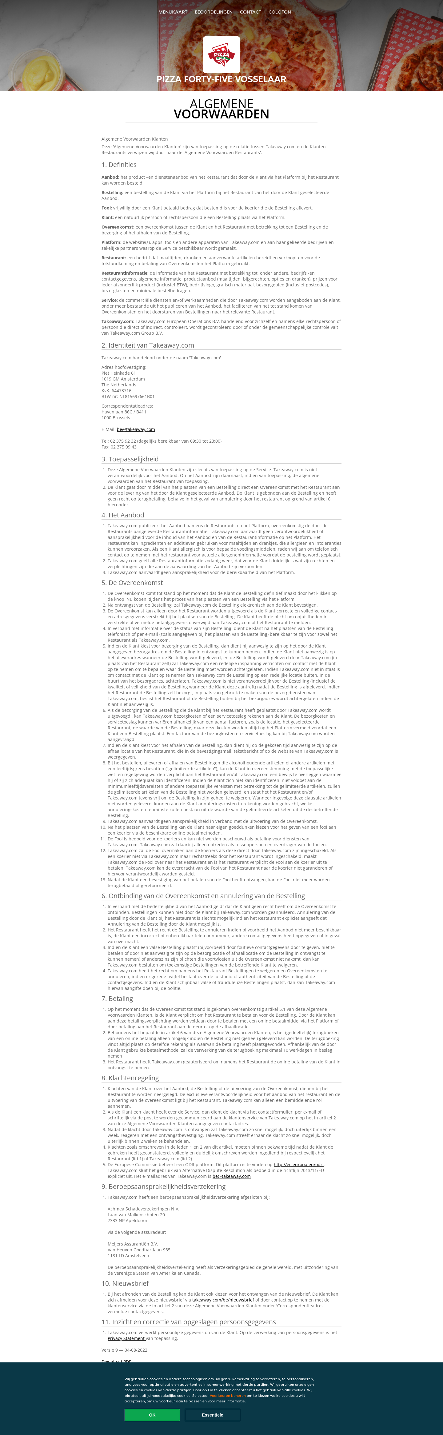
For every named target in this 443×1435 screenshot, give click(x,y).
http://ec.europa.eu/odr (299, 1164)
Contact (250, 12)
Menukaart (172, 12)
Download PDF (116, 1362)
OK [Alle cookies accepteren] (152, 1415)
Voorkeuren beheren (228, 1395)
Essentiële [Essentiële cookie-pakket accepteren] (212, 1415)
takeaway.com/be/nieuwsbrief (223, 1300)
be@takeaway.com (136, 429)
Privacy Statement (127, 1338)
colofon (280, 12)
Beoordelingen (214, 12)
